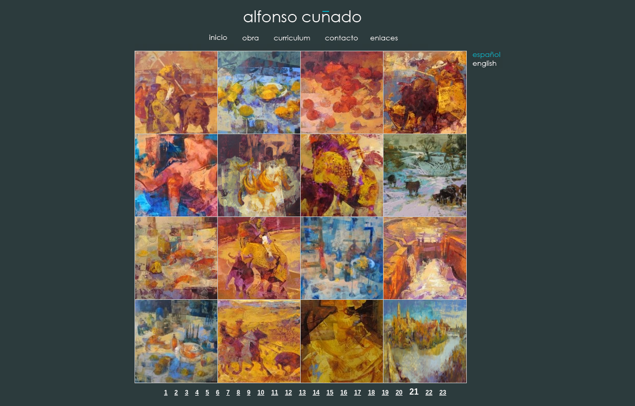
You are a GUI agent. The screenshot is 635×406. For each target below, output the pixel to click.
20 (398, 392)
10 (260, 392)
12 (288, 392)
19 (385, 392)
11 (274, 392)
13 (302, 392)
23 (442, 392)
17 (357, 392)
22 (428, 392)
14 (316, 392)
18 (371, 392)
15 (330, 392)
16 (344, 392)
